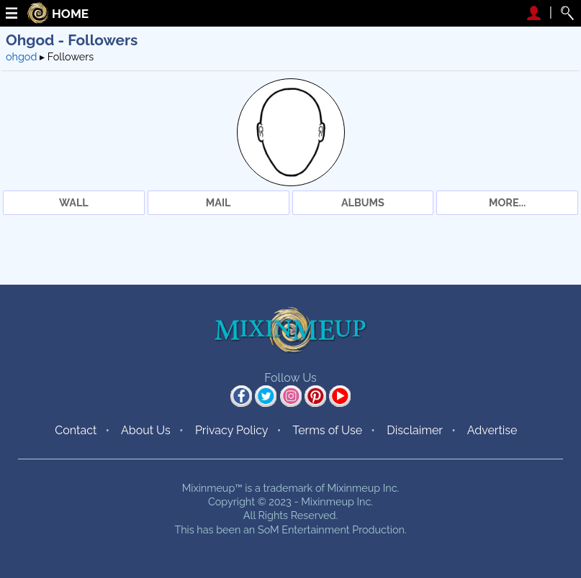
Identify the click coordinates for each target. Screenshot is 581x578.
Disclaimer (415, 430)
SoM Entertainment (304, 529)
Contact (75, 430)
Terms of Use (327, 430)
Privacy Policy (232, 430)
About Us (146, 430)
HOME (70, 14)
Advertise (492, 430)
